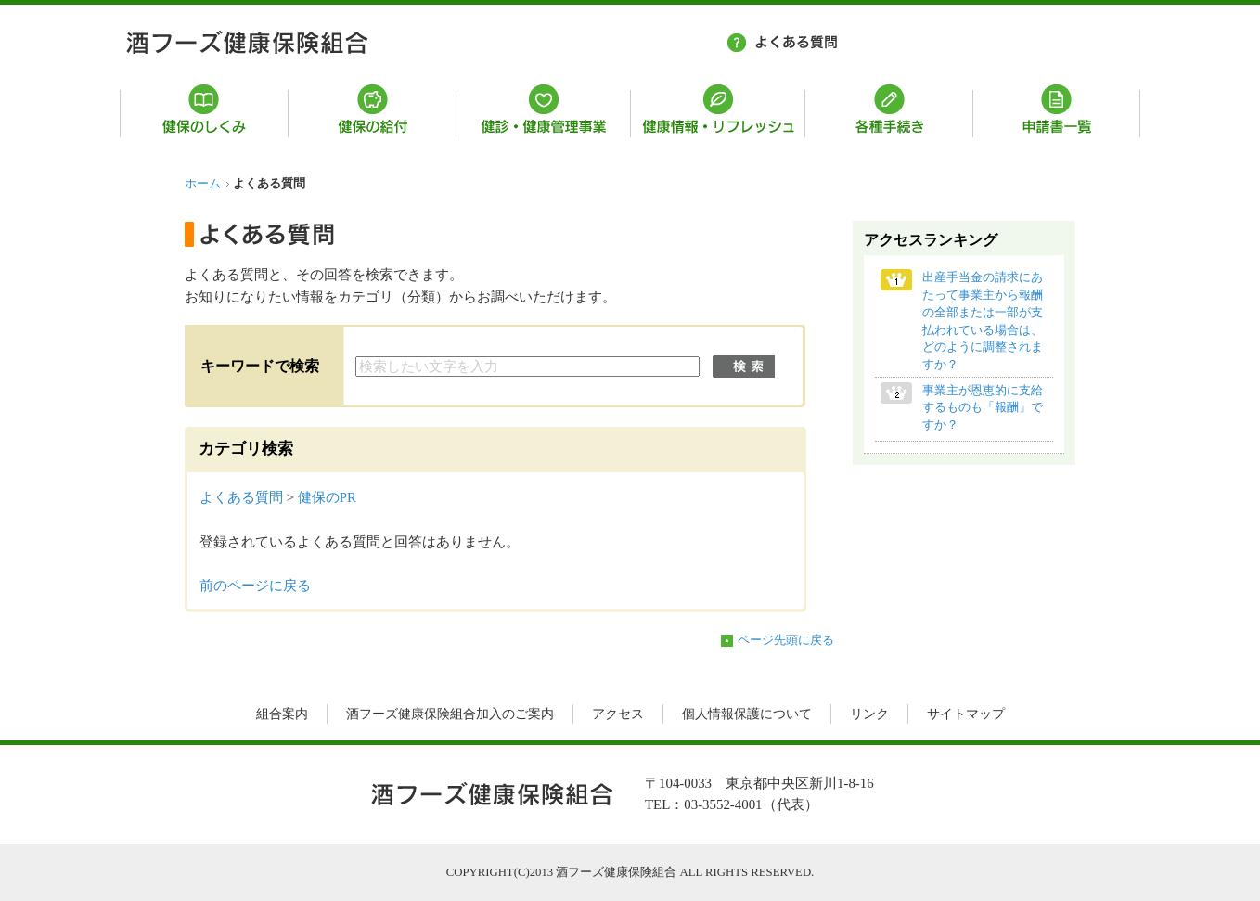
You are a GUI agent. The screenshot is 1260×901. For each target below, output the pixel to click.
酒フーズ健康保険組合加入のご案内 (450, 714)
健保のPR (327, 497)
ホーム (203, 183)
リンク (869, 714)
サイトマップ (966, 714)
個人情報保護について (747, 714)
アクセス (618, 714)
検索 (744, 366)
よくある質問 (241, 497)
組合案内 (282, 714)
